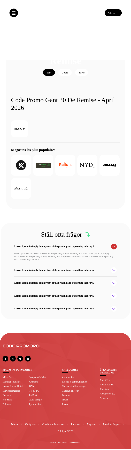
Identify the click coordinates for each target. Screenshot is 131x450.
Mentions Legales (111, 425)
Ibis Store (7, 400)
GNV (31, 387)
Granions (33, 382)
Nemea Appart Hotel (13, 387)
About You (105, 381)
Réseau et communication (74, 382)
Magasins (91, 425)
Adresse (14, 425)
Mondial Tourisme (11, 382)
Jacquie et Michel (37, 378)
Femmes (66, 396)
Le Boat (33, 396)
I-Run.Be (7, 378)
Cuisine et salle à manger (74, 387)
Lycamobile (35, 405)
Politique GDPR (65, 432)
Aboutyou (105, 390)
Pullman (7, 405)
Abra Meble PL (107, 394)
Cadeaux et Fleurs (71, 391)
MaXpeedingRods (11, 391)
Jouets (65, 405)
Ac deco (104, 399)
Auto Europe (35, 400)
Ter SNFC (34, 391)
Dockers (7, 396)
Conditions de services (53, 425)
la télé (65, 400)
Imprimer (75, 425)
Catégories (30, 425)
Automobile (68, 378)
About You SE (107, 385)
